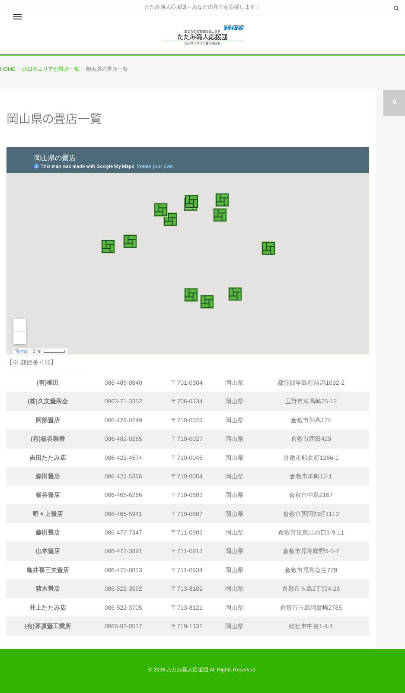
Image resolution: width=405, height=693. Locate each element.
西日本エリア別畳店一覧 (51, 69)
